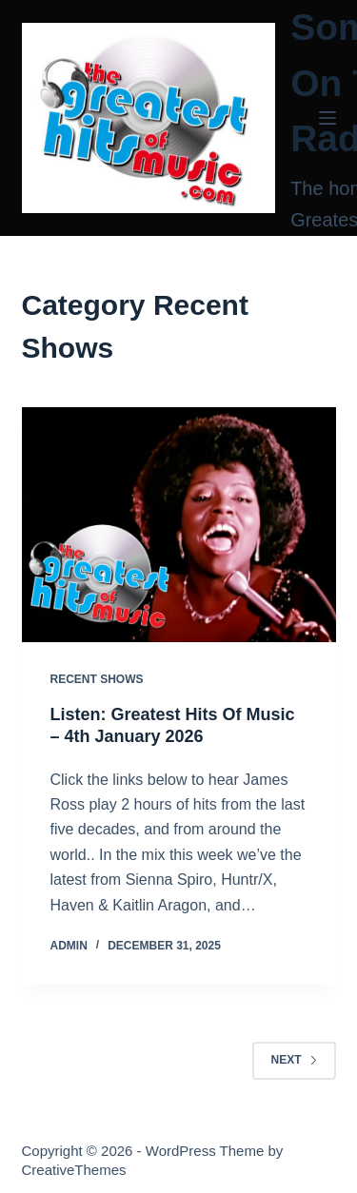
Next (293, 1059)
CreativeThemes (74, 1170)
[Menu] (327, 118)
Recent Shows (97, 679)
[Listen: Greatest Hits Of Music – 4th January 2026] (179, 525)
